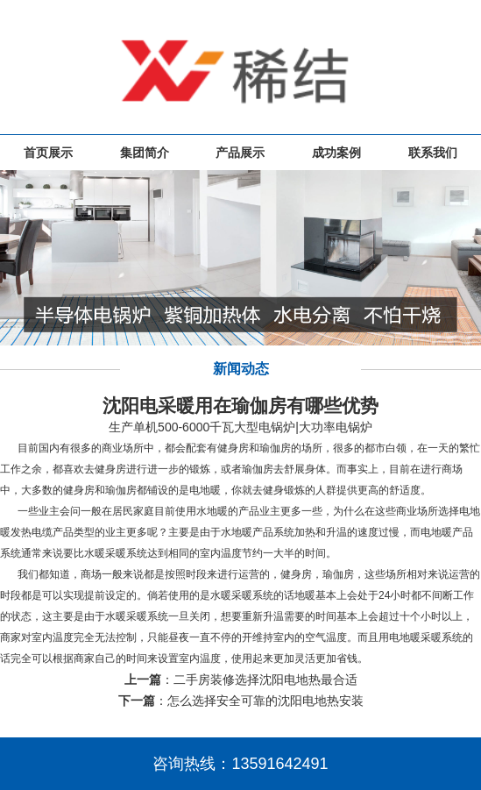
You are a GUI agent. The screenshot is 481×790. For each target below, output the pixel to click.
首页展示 (48, 153)
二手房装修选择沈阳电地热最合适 (265, 680)
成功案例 (336, 153)
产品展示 (240, 153)
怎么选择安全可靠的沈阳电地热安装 (265, 701)
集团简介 (144, 153)
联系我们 (432, 153)
